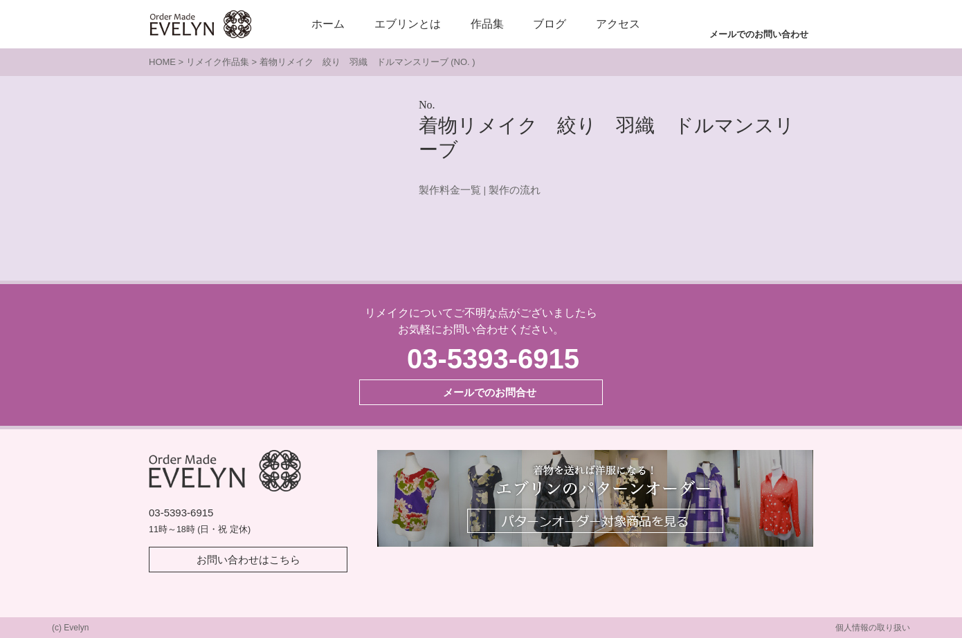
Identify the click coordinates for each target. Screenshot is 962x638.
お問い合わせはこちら (248, 559)
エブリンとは (407, 24)
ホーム (328, 24)
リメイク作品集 (217, 62)
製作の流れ (515, 190)
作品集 (487, 24)
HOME (162, 62)
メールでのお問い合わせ (758, 34)
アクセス (618, 24)
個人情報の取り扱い (872, 627)
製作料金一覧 (450, 190)
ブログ (549, 24)
